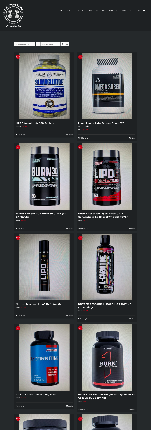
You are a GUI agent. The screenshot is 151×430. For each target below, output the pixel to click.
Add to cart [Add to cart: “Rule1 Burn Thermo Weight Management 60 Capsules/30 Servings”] (84, 409)
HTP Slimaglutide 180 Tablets (35, 123)
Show (47, 44)
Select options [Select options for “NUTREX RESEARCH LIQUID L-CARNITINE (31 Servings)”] (85, 319)
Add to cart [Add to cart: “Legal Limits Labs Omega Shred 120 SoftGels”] (84, 138)
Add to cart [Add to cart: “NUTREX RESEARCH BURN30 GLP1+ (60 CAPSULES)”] (21, 228)
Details (70, 135)
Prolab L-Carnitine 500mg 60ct (36, 394)
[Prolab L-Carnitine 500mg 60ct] (44, 357)
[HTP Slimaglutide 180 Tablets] (44, 86)
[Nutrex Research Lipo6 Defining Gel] (44, 267)
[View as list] (67, 44)
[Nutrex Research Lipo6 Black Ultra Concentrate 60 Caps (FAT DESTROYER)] (107, 176)
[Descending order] (38, 44)
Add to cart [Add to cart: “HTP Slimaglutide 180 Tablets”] (21, 135)
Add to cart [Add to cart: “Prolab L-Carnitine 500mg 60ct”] (21, 406)
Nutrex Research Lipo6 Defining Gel (39, 304)
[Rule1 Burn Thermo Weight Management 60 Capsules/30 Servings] (107, 357)
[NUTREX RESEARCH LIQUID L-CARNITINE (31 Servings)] (107, 267)
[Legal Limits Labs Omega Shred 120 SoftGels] (107, 86)
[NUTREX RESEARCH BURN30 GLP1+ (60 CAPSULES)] (44, 176)
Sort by (22, 44)
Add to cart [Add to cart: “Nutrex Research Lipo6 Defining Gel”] (21, 316)
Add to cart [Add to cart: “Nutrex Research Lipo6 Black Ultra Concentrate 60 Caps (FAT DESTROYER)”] (84, 228)
